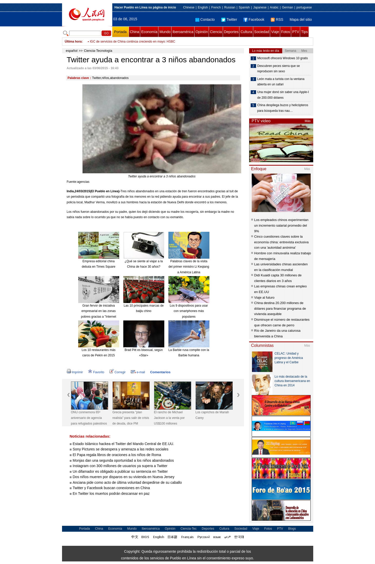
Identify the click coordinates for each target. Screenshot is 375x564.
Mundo (164, 32)
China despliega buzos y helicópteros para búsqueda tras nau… (282, 108)
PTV (295, 32)
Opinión (202, 32)
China (134, 32)
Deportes (231, 32)
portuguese (304, 7)
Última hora (73, 41)
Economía (149, 32)
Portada (120, 32)
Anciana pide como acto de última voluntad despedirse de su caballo (127, 482)
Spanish (244, 7)
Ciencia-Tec (188, 528)
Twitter (229, 19)
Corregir (117, 372)
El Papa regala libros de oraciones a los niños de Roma (117, 455)
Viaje (275, 32)
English (203, 7)
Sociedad (261, 32)
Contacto (205, 19)
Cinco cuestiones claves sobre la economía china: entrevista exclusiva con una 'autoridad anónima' (281, 242)
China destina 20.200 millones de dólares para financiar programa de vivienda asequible (280, 308)
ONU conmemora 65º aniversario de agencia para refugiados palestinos (89, 417)
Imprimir (75, 372)
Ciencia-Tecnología (98, 51)
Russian (229, 7)
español (72, 51)
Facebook (254, 19)
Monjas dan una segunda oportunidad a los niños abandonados (123, 460)
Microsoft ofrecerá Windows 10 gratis (282, 58)
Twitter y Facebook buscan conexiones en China (111, 488)
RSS (277, 19)
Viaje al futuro (264, 297)
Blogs (292, 528)
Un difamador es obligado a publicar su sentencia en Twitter (120, 471)
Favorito (96, 372)
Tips (304, 32)
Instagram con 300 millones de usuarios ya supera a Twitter (120, 466)
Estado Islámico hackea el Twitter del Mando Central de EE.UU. (123, 444)
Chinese (189, 7)
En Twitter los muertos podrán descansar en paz (111, 493)
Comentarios (160, 372)
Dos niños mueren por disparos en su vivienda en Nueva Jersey (124, 477)
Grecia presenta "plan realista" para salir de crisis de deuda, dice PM (131, 417)
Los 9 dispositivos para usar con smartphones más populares (189, 311)
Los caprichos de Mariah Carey (212, 415)
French (216, 7)
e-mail (138, 372)
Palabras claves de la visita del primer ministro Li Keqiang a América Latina (188, 266)
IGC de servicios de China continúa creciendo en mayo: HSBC (132, 41)
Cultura (246, 32)
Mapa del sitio (301, 19)
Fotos (285, 32)
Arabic (274, 7)
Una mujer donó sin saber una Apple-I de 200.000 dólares (283, 94)
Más (308, 121)
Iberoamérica (183, 32)
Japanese (260, 7)
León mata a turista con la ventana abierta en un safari (281, 81)
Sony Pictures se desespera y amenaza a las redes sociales (121, 449)
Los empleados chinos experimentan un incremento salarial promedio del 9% (281, 225)
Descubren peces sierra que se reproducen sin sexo (278, 68)
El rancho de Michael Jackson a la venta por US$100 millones (169, 417)
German (287, 7)
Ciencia (216, 32)
